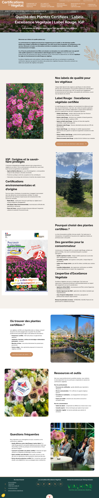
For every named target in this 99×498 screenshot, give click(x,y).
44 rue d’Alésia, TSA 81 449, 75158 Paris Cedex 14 (13, 484)
